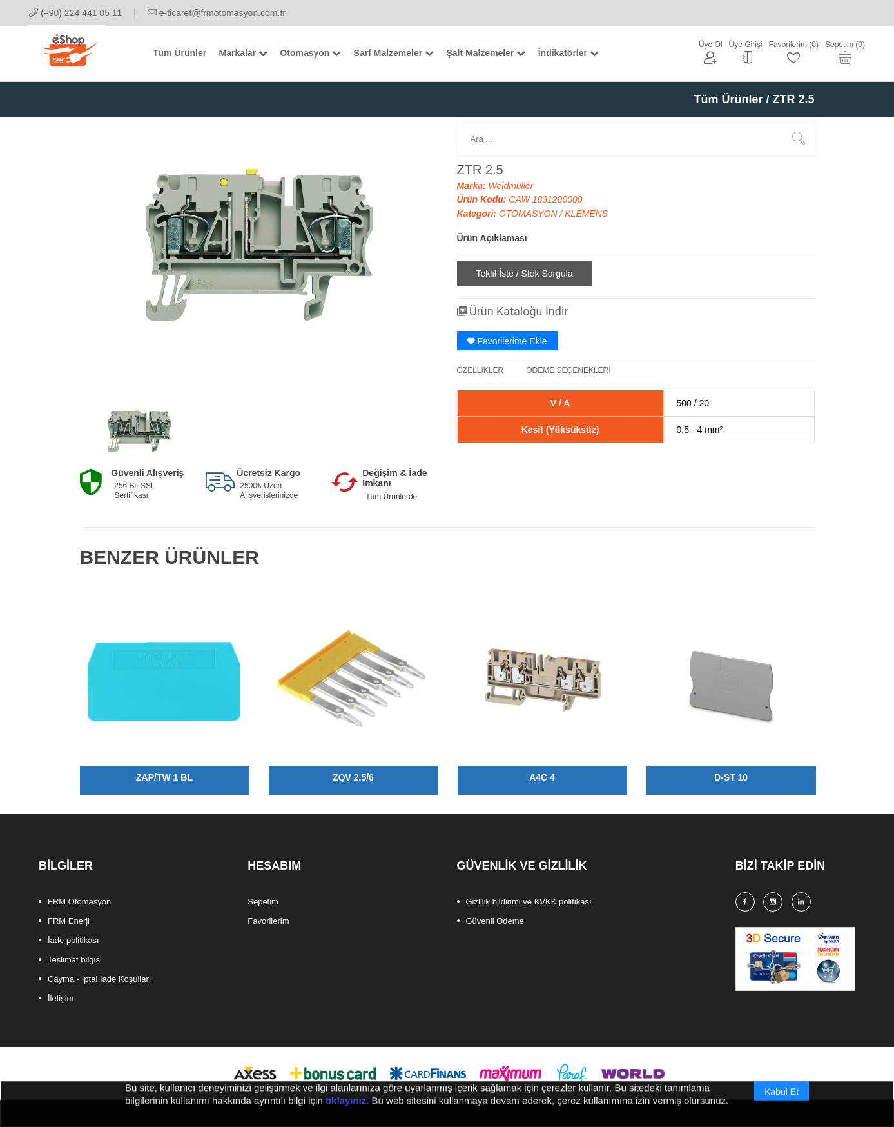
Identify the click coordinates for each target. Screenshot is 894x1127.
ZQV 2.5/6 (353, 777)
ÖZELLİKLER (480, 370)
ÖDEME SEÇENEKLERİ (568, 370)
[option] (139, 431)
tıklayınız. (347, 1113)
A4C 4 (542, 777)
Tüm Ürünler (728, 99)
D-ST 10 (731, 777)
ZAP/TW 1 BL (164, 777)
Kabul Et (781, 1104)
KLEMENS (586, 213)
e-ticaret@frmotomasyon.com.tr (217, 13)
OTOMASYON (529, 213)
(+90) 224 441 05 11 (75, 13)
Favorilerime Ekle (507, 341)
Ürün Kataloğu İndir (512, 311)
